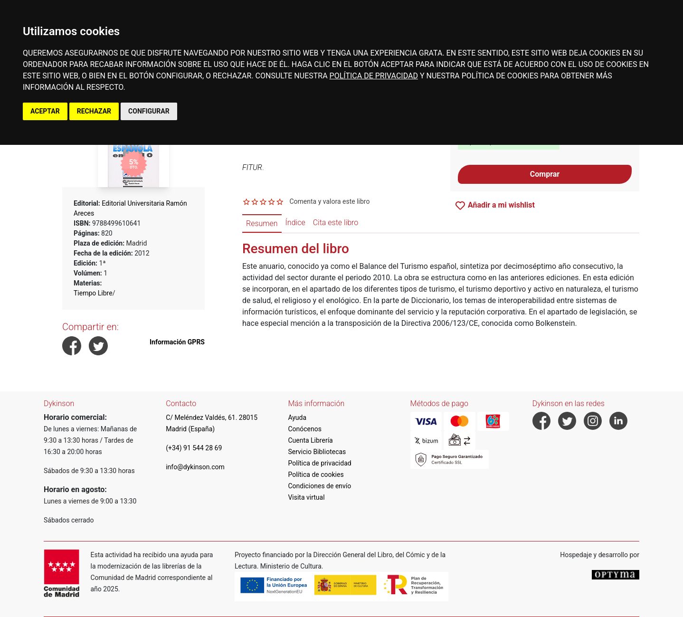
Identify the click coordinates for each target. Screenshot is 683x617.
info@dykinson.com (195, 467)
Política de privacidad (319, 463)
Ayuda (297, 417)
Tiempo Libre (93, 293)
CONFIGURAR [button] (149, 111)
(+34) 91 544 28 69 (194, 448)
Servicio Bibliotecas (317, 452)
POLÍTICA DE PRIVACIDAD (374, 75)
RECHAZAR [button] (94, 111)
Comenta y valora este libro (329, 201)
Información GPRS (177, 342)
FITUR (252, 167)
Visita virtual (306, 497)
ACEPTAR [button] (45, 111)
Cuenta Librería (310, 440)
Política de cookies (315, 474)
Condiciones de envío (319, 486)
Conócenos (305, 429)
